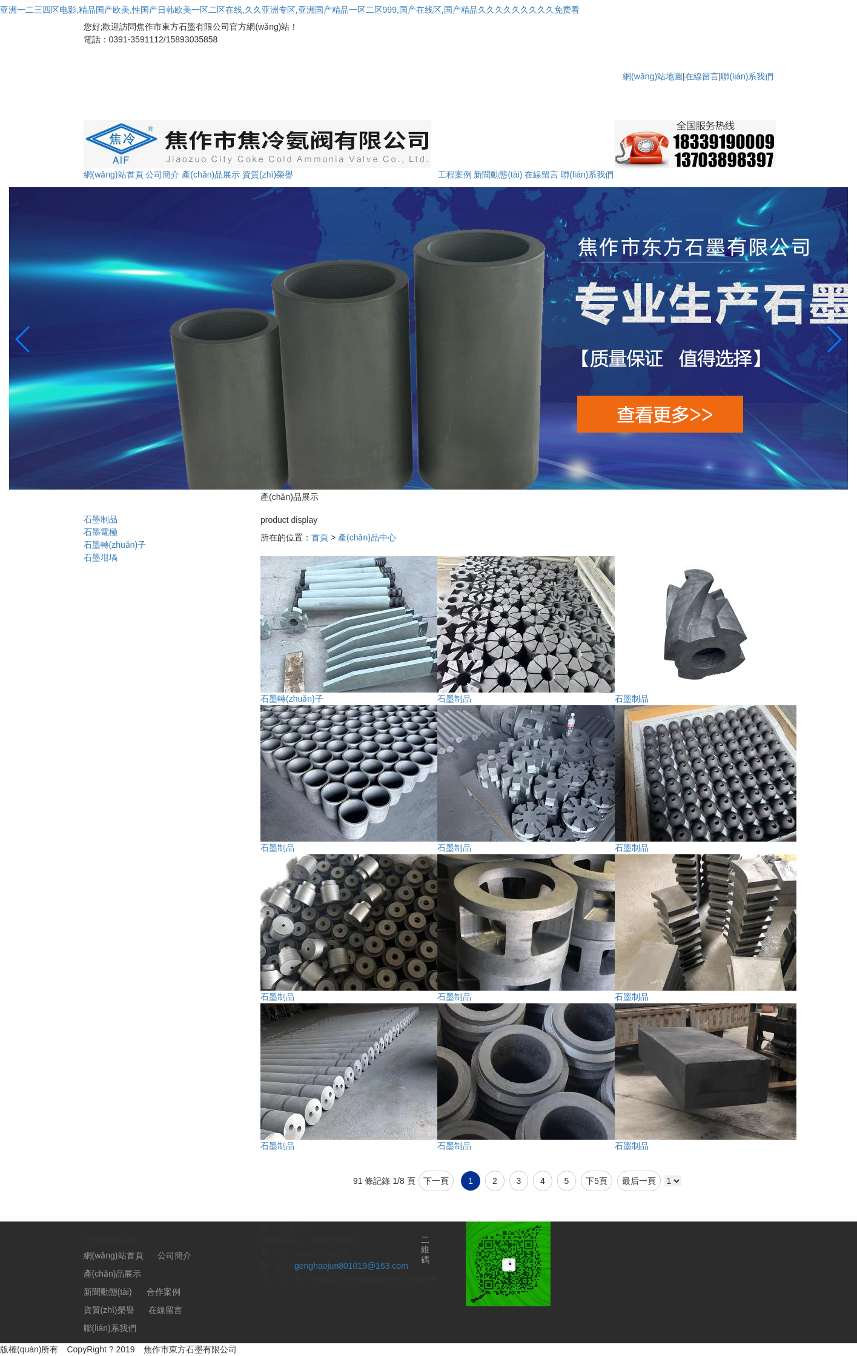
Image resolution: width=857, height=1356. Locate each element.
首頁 (319, 537)
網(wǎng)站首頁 (114, 174)
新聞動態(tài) (498, 174)
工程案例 (455, 174)
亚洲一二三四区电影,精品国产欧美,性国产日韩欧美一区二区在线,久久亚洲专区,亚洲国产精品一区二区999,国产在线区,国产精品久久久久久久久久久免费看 (290, 10)
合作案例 (163, 1292)
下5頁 (596, 1181)
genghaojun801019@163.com (351, 1266)
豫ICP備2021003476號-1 (292, 1349)
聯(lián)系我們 (747, 76)
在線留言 (702, 76)
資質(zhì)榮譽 (267, 174)
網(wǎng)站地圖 (653, 76)
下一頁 (436, 1181)
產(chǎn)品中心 (367, 537)
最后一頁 (639, 1181)
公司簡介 (162, 174)
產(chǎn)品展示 (211, 174)
